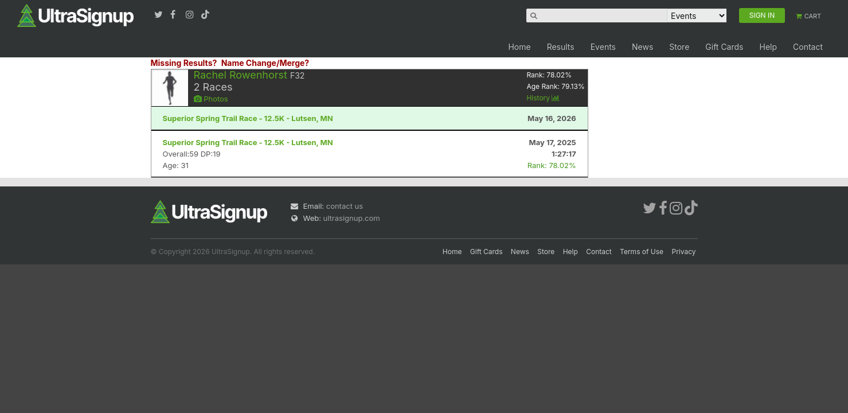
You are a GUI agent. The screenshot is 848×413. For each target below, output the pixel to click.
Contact (808, 47)
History (543, 97)
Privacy (684, 251)
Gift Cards (724, 47)
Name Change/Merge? (265, 63)
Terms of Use (641, 251)
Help (768, 47)
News (642, 47)
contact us (344, 206)
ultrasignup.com (351, 218)
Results (561, 47)
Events (603, 47)
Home (519, 47)
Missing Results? (184, 63)
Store (679, 47)
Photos (211, 98)
